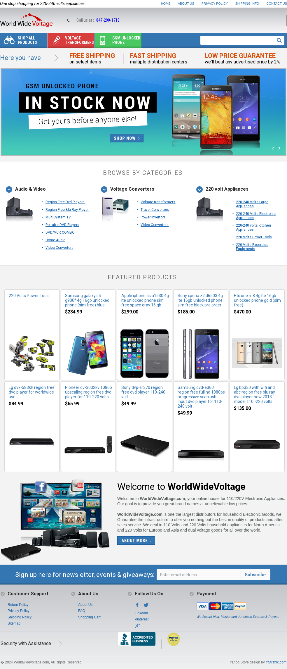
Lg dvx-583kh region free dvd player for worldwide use (32, 392)
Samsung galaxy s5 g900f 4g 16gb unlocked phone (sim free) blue (87, 300)
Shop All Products (18, 42)
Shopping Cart (89, 617)
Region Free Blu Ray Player (67, 210)
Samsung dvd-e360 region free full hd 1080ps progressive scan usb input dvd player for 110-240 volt (201, 396)
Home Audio (55, 240)
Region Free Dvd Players (65, 202)
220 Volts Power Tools (254, 237)
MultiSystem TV (58, 217)
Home (166, 3)
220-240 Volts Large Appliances (252, 204)
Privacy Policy (215, 3)
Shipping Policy (20, 617)
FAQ (81, 611)
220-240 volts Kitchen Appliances (253, 227)
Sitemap (14, 623)
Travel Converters (155, 210)
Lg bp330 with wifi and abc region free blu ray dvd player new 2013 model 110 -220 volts (254, 394)
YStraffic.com (276, 662)
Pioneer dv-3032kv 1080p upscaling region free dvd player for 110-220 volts (88, 392)
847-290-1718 (108, 20)
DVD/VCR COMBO (60, 232)
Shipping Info (247, 3)
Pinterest (141, 619)
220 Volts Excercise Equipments (252, 247)
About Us (186, 3)
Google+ (137, 627)
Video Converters (60, 248)
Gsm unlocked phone (117, 42)
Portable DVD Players (62, 225)
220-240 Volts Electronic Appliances (256, 216)
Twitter (146, 606)
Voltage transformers (71, 42)
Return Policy (18, 605)
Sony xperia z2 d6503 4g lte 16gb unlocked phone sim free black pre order (200, 300)
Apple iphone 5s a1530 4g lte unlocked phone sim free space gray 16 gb (145, 300)
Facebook (137, 606)
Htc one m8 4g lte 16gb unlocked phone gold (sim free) (257, 300)
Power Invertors (153, 217)
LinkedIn (141, 613)
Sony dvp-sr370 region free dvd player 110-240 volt (143, 392)
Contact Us (277, 3)
